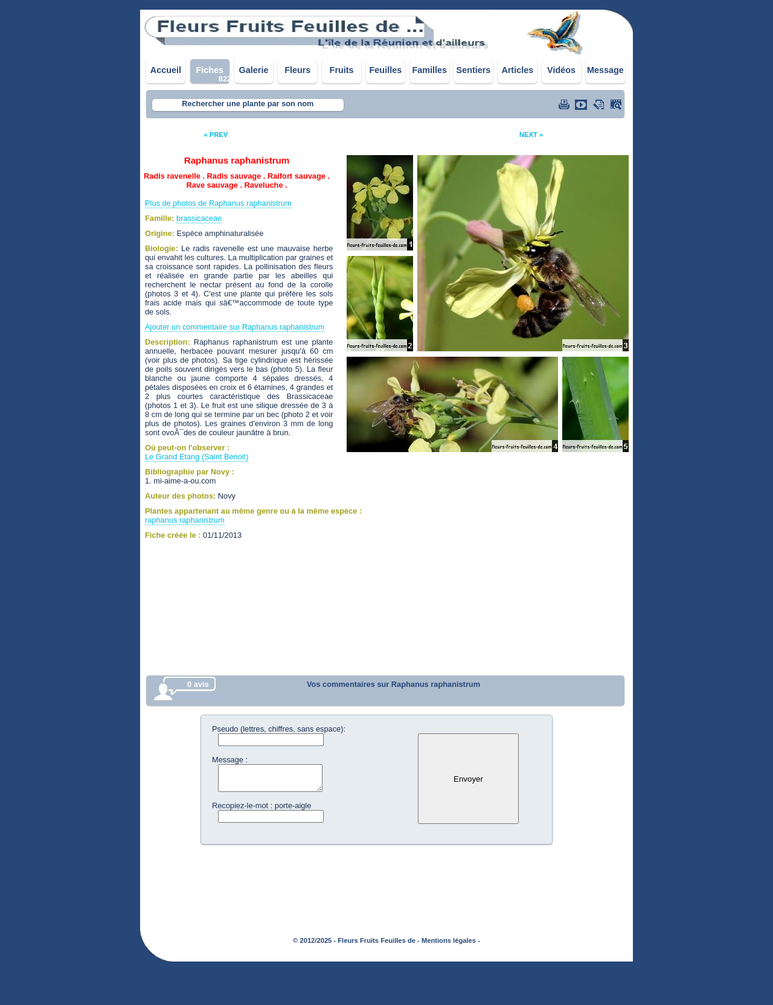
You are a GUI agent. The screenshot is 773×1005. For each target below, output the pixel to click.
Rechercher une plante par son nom (247, 103)
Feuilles (386, 70)
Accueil (165, 70)
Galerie (254, 70)
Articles (517, 70)
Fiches (209, 70)
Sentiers (474, 70)
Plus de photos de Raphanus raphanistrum (218, 203)
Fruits (342, 70)
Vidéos (561, 70)
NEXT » (531, 134)
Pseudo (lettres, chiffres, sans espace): (278, 728)
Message (605, 70)
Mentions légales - (451, 940)
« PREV (216, 134)
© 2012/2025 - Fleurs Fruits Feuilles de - (356, 940)
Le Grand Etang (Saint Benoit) (196, 456)
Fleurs (297, 70)
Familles (429, 70)
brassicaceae (199, 218)
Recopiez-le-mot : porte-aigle (261, 805)
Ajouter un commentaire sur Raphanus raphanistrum (234, 326)
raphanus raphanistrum (185, 520)
